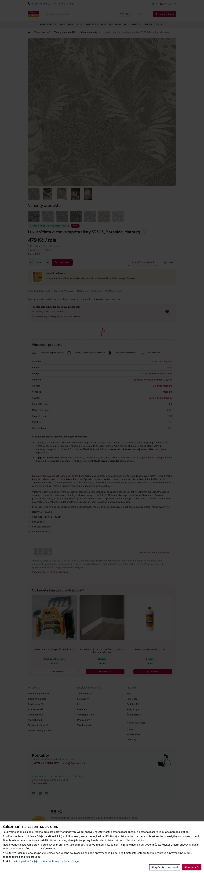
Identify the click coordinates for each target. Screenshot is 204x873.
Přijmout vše (191, 867)
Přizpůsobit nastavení (164, 867)
